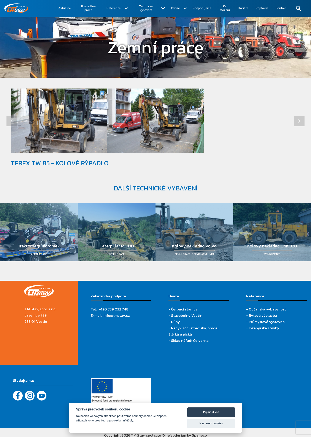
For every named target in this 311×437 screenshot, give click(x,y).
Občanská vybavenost (267, 309)
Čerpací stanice (184, 309)
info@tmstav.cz (116, 315)
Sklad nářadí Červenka (190, 340)
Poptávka (262, 8)
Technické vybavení (146, 8)
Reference (113, 8)
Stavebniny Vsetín (186, 315)
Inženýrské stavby (264, 328)
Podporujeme (202, 8)
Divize (175, 8)
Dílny (175, 322)
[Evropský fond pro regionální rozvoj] (121, 381)
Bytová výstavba (263, 315)
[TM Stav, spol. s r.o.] (29, 8)
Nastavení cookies (211, 423)
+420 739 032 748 (113, 309)
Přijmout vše (211, 412)
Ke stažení (225, 8)
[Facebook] (18, 396)
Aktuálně (64, 8)
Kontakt (281, 8)
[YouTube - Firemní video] (41, 396)
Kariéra (243, 8)
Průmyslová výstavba (267, 322)
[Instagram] (30, 396)
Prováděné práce (88, 8)
